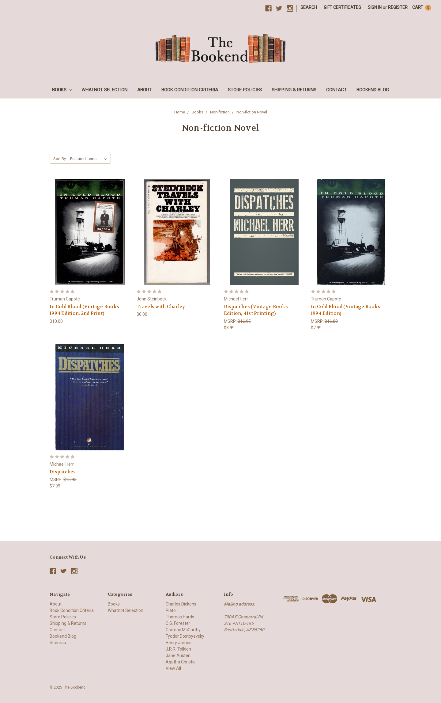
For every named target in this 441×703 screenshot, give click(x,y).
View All (173, 668)
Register (398, 7)
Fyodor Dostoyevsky (185, 636)
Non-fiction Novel (251, 112)
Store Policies (245, 90)
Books (62, 90)
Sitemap (58, 642)
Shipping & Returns (294, 90)
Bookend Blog (372, 90)
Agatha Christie (181, 661)
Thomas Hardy (180, 616)
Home (179, 112)
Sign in (375, 7)
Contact (336, 90)
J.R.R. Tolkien (178, 649)
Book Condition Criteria (189, 90)
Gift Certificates (342, 7)
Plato (171, 610)
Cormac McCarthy (183, 629)
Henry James (178, 642)
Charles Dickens (181, 604)
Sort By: (60, 158)
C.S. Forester (178, 623)
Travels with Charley (161, 307)
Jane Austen (178, 655)
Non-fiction (220, 112)
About (144, 90)
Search (308, 7)
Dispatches (63, 472)
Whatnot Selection (104, 90)
